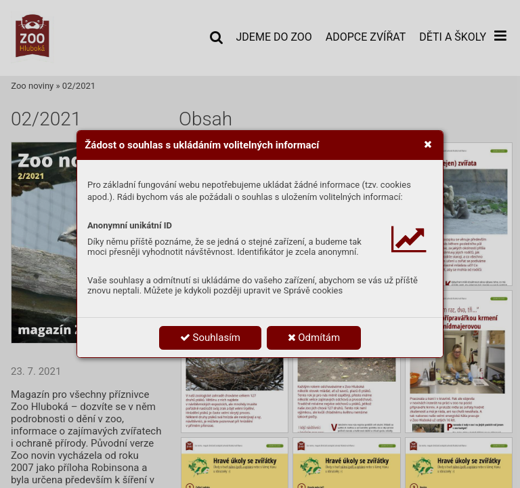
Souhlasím (210, 337)
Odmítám (314, 337)
